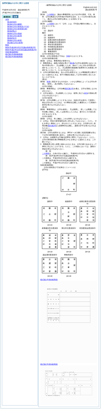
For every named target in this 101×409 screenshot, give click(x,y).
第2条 (72, 63)
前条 (48, 82)
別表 (68, 56)
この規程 (50, 14)
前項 (86, 93)
